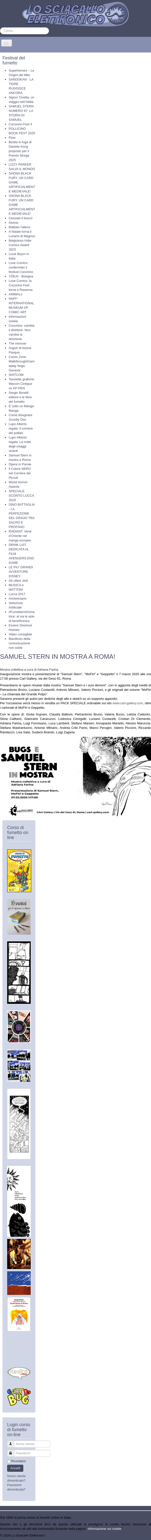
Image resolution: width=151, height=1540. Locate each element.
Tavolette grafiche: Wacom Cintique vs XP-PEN (22, 383)
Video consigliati (20, 634)
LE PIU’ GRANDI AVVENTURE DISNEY (21, 571)
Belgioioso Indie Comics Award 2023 (20, 245)
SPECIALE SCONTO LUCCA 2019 (21, 495)
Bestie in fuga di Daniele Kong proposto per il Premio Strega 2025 (20, 151)
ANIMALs (15, 294)
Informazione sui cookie (105, 1529)
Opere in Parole (20, 464)
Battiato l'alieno (19, 227)
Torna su (145, 1535)
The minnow (17, 343)
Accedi (15, 1468)
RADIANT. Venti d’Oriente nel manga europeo (20, 535)
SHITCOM (16, 375)
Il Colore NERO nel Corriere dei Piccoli (20, 473)
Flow (12, 137)
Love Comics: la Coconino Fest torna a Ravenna (20, 285)
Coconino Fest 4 (20, 124)
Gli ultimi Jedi (18, 580)
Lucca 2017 (17, 594)
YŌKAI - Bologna (21, 276)
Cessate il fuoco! (20, 218)
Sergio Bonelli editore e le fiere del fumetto (20, 397)
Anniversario (17, 598)
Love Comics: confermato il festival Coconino (21, 267)
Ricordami (18, 1461)
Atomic (14, 222)
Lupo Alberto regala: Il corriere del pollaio (21, 428)
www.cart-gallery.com (128, 703)
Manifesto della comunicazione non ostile (19, 643)
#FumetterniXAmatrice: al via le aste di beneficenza (22, 616)
